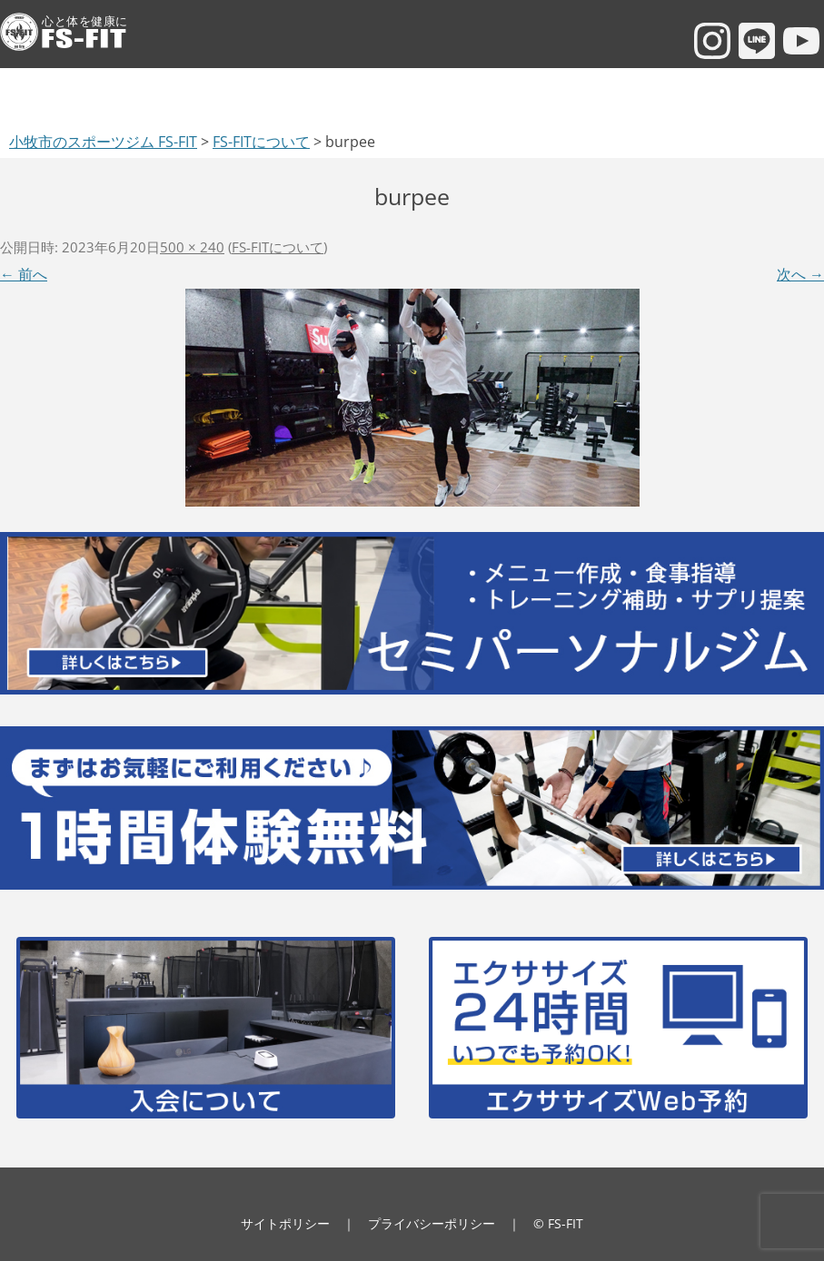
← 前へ (23, 274)
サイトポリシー (285, 1223)
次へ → (800, 274)
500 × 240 (192, 247)
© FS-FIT (558, 1223)
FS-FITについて (277, 247)
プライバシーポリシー (431, 1223)
